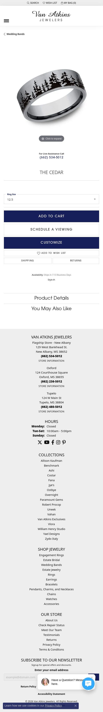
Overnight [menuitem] (51, 495)
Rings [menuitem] (51, 574)
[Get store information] (51, 360)
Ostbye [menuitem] (51, 490)
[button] (33, 3)
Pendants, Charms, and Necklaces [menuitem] (51, 589)
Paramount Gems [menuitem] (51, 500)
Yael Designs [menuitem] (51, 534)
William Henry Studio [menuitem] (51, 529)
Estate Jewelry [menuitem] (51, 570)
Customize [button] (51, 242)
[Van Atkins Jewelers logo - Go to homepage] (51, 16)
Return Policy (28, 686)
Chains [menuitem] (51, 594)
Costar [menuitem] (51, 475)
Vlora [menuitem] (51, 524)
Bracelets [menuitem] (51, 584)
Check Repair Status (51, 625)
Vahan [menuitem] (51, 514)
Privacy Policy (51, 644)
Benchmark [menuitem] (51, 465)
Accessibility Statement (51, 694)
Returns (76, 261)
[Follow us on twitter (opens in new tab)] (40, 442)
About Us (51, 620)
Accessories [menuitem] (51, 604)
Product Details (51, 298)
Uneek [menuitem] (51, 509)
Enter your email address (51, 670)
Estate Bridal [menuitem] (51, 560)
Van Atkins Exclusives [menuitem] (51, 519)
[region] (51, 95)
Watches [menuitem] (51, 599)
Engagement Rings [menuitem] (51, 555)
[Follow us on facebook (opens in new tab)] (52, 442)
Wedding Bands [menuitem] (51, 565)
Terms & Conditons (51, 649)
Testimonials (51, 635)
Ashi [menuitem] (51, 470)
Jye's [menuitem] (51, 485)
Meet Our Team (51, 630)
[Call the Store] (51, 356)
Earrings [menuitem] (51, 579)
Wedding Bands (15, 34)
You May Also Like (51, 309)
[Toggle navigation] (6, 19)
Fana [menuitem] (51, 480)
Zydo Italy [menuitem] (51, 539)
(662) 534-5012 (51, 157)
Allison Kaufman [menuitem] (51, 461)
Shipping (27, 261)
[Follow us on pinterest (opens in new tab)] (64, 442)
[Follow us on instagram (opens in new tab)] (58, 442)
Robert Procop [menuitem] (51, 504)
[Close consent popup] (75, 706)
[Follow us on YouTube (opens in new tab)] (46, 442)
